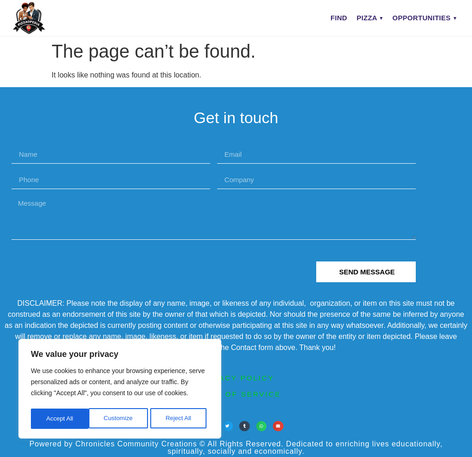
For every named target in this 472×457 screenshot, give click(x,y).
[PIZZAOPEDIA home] (47, 18)
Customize (60, 418)
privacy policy (236, 378)
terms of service (236, 394)
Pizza (367, 18)
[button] (228, 426)
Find (338, 18)
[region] (119, 390)
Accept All (180, 418)
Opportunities (421, 18)
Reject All (120, 418)
